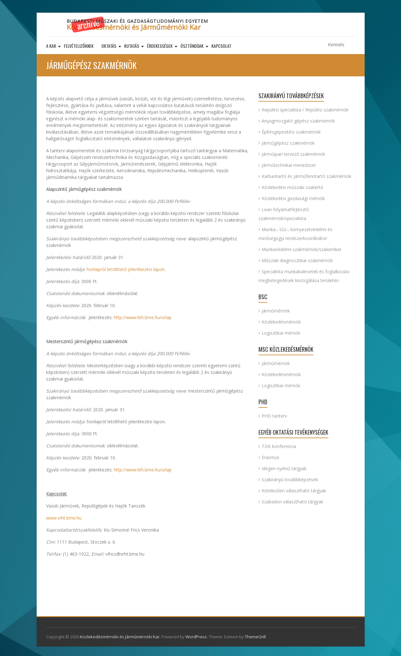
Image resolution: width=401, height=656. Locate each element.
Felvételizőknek (79, 45)
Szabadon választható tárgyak (292, 502)
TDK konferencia (279, 446)
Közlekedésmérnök (281, 322)
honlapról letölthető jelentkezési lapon (126, 269)
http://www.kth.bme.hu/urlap (143, 317)
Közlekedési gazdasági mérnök (293, 198)
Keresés (351, 45)
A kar (51, 45)
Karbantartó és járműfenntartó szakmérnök (306, 176)
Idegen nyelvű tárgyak (284, 468)
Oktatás (108, 45)
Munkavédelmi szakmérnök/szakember (302, 249)
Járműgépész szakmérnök (288, 143)
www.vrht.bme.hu (64, 518)
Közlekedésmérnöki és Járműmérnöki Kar (134, 27)
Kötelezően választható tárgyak (294, 491)
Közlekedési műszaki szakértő (292, 187)
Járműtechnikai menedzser (289, 165)
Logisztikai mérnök (281, 333)
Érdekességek (160, 45)
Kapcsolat (221, 45)
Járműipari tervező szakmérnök (293, 154)
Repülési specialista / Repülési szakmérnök (305, 110)
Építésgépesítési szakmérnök (291, 132)
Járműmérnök (276, 311)
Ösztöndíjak (192, 45)
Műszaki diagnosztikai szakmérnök (297, 260)
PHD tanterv (274, 416)
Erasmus (270, 457)
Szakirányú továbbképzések (290, 479)
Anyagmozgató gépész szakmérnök (298, 121)
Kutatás (131, 45)
